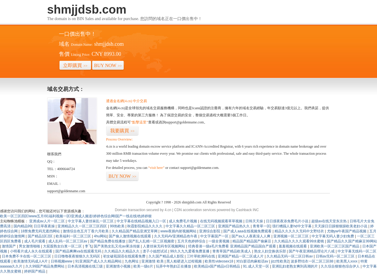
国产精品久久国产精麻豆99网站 (352, 241)
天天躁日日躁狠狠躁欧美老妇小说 (341, 226)
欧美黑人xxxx (347, 261)
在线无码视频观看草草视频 (221, 221)
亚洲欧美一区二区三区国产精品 (335, 246)
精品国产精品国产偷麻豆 (252, 241)
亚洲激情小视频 (118, 266)
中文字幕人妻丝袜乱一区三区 (91, 221)
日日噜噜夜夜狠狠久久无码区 (77, 256)
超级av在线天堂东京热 (329, 221)
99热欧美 (117, 226)
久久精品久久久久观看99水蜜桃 (299, 241)
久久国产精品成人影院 (166, 256)
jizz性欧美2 (280, 261)
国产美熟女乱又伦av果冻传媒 (117, 246)
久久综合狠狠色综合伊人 (341, 266)
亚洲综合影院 (210, 231)
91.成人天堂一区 (256, 266)
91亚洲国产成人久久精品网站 (99, 261)
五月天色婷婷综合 (191, 241)
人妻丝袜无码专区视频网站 (164, 246)
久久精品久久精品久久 (122, 251)
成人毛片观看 (35, 241)
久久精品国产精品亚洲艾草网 (135, 231)
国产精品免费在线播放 (108, 241)
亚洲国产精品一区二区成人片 (241, 256)
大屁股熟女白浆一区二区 (63, 246)
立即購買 (75, 65)
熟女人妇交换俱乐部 (270, 251)
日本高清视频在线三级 (85, 266)
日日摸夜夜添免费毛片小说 (287, 221)
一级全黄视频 (219, 241)
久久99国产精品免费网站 (45, 266)
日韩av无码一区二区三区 (336, 256)
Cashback (244, 210)
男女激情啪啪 (30, 246)
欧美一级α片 (143, 266)
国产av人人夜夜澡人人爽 (252, 236)
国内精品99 (23, 226)
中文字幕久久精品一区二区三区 (191, 226)
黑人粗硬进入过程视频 (184, 261)
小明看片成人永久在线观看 (31, 251)
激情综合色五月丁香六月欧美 (86, 231)
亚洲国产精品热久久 (234, 226)
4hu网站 (100, 236)
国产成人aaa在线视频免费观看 (247, 231)
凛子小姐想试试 (155, 251)
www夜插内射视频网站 (179, 231)
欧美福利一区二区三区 (74, 236)
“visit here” (156, 168)
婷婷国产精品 (35, 271)
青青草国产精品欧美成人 (232, 251)
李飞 (88, 246)
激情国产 (9, 246)
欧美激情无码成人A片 (31, 261)
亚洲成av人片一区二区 (47, 221)
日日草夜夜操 (45, 226)
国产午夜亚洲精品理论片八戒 (312, 251)
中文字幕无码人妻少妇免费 (333, 236)
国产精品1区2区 (41, 236)
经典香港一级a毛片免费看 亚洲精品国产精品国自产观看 (232, 246)
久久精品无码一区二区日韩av (290, 256)
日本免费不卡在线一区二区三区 (27, 256)
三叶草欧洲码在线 (201, 256)
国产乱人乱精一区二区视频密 (151, 241)
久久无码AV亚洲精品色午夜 (176, 236)
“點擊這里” (139, 122)
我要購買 (122, 130)
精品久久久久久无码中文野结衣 (300, 231)
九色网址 (132, 261)
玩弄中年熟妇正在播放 (174, 266)
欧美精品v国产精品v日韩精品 (217, 266)
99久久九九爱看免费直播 (190, 251)
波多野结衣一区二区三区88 (313, 261)
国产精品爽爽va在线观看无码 (78, 251)
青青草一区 (261, 226)
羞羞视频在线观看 (293, 246)
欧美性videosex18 (219, 261)
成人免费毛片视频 (183, 221)
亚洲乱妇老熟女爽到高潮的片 (295, 266)
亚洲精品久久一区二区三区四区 (82, 226)
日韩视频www (62, 261)
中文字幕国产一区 (214, 236)
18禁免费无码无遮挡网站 (41, 231)
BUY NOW (108, 65)
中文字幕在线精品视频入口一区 (142, 221)
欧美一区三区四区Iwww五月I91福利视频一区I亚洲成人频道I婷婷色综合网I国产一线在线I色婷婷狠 (76, 216)
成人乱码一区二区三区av (68, 241)
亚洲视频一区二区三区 (291, 236)
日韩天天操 (254, 221)
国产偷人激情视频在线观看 (130, 236)
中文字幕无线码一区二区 (357, 251)
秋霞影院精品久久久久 (145, 226)
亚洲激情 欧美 (153, 261)
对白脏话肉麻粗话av (252, 261)
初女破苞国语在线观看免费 (124, 256)
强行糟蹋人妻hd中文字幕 (292, 226)
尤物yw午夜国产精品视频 (347, 231)
